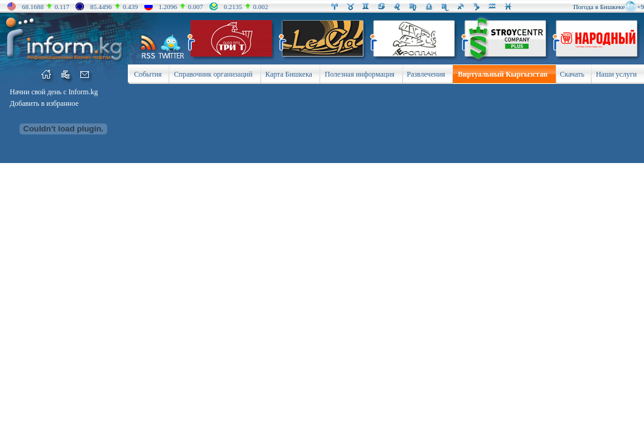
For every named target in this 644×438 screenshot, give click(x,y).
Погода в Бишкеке (599, 6)
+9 (640, 6)
